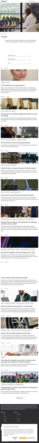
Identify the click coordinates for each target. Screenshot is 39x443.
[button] (29, 1)
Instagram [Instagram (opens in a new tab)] (18, 414)
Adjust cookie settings (14, 438)
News (5, 416)
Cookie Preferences (5, 441)
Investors (5, 418)
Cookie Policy (6, 435)
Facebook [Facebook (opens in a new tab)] (18, 418)
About (5, 414)
